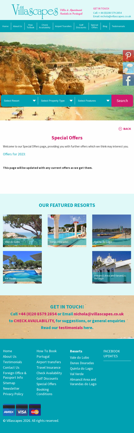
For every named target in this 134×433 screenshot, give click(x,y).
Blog (105, 26)
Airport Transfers (63, 26)
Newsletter (11, 388)
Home (5, 26)
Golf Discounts (81, 26)
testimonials (71, 327)
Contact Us (11, 367)
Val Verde (10, 278)
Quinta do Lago (103, 242)
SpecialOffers (94, 26)
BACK (127, 129)
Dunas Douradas (59, 242)
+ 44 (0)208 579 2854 (110, 13)
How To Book (30, 26)
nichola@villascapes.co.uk (115, 16)
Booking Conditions (44, 391)
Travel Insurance (48, 367)
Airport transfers (48, 362)
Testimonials (118, 26)
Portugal (42, 356)
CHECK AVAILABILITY (34, 320)
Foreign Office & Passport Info (14, 375)
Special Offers (46, 384)
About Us (17, 26)
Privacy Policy (13, 394)
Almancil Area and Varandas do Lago (110, 277)
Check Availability (44, 26)
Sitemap (9, 383)
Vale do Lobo (12, 242)
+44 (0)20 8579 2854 (37, 314)
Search (122, 100)
